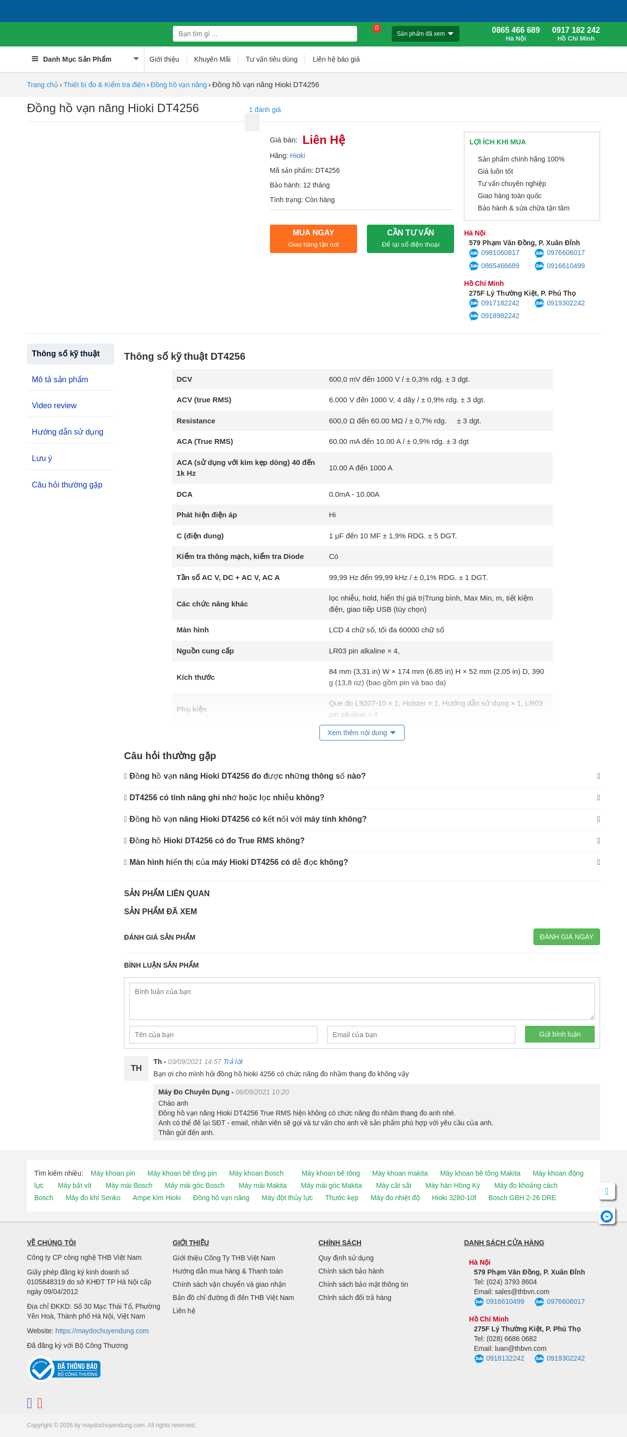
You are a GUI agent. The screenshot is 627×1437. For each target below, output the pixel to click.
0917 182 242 (576, 34)
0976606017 (559, 253)
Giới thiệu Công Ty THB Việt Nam (224, 1258)
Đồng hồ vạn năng (178, 85)
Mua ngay (313, 238)
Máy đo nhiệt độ (395, 1198)
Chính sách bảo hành (351, 1271)
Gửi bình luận (560, 1034)
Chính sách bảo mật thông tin (363, 1284)
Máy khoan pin (113, 1173)
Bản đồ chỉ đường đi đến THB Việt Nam (233, 1297)
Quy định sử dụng (346, 1258)
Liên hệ (184, 1311)
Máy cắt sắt (393, 1185)
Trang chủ (42, 85)
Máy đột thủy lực (287, 1198)
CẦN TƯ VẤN (410, 238)
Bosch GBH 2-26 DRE (522, 1198)
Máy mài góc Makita (331, 1185)
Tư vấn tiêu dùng (272, 59)
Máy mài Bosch (129, 1185)
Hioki (297, 156)
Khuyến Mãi (212, 59)
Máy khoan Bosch (256, 1173)
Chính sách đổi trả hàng (354, 1297)
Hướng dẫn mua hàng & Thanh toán (228, 1271)
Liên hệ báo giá (336, 59)
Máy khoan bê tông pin (182, 1173)
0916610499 (559, 266)
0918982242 (494, 316)
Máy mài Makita (263, 1185)
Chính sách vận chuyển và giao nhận (229, 1284)
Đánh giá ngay (567, 937)
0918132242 (499, 1359)
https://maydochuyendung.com (102, 1331)
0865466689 (494, 266)
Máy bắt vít (75, 1185)
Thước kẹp (342, 1198)
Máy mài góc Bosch (194, 1185)
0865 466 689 (516, 34)
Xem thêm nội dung (357, 733)
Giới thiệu (164, 59)
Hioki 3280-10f (454, 1198)
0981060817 (494, 253)
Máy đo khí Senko (93, 1198)
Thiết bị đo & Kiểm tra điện (104, 85)
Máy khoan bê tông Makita (480, 1173)
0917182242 (494, 303)
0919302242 (559, 303)
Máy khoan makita (400, 1173)
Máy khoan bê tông (331, 1173)
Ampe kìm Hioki (157, 1198)
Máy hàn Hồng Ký (453, 1185)
